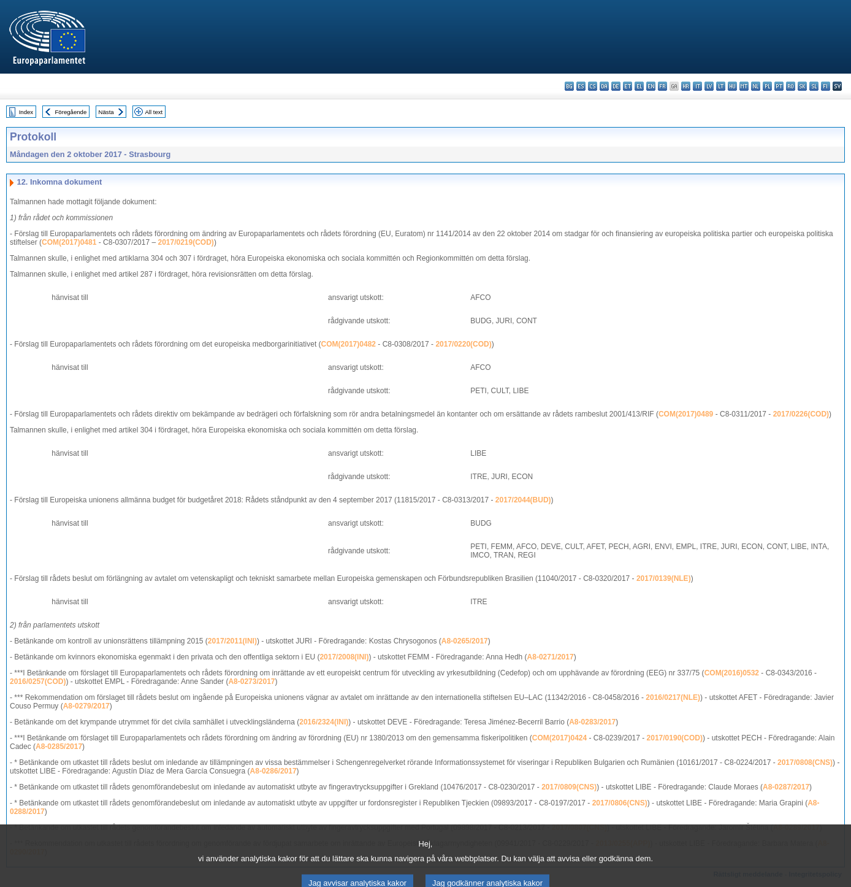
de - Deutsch (615, 86)
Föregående (71, 112)
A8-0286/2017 (273, 771)
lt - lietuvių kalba (720, 86)
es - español (581, 86)
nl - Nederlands (755, 86)
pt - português (779, 86)
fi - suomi (825, 86)
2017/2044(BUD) (523, 500)
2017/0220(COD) (463, 344)
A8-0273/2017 (251, 681)
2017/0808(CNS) (805, 762)
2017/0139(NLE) (663, 578)
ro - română (790, 86)
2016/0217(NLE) (673, 697)
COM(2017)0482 (348, 344)
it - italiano (697, 86)
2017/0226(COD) (801, 414)
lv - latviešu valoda (709, 86)
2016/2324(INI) (323, 722)
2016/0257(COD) (38, 681)
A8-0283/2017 (592, 722)
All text (153, 112)
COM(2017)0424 (559, 738)
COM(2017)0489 (685, 414)
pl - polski (767, 86)
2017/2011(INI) (232, 641)
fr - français (662, 86)
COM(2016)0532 (731, 673)
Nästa (106, 112)
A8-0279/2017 (86, 706)
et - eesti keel (627, 86)
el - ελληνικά (639, 86)
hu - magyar (732, 86)
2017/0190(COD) (675, 738)
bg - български (569, 86)
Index (26, 112)
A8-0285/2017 (59, 746)
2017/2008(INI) (343, 657)
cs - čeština (592, 86)
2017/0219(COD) (185, 242)
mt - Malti (744, 86)
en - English (650, 86)
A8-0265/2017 (464, 641)
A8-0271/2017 (550, 657)
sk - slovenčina (802, 86)
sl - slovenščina (814, 86)
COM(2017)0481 (69, 242)
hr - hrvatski (685, 86)
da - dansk (604, 86)
